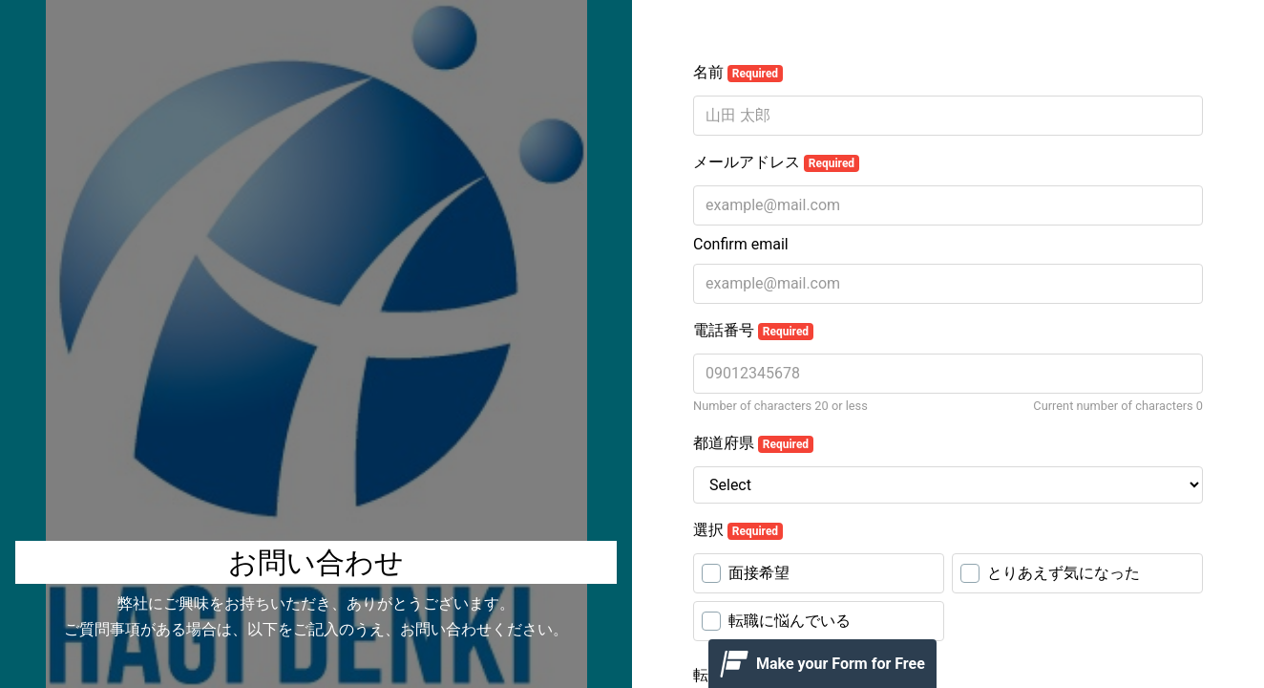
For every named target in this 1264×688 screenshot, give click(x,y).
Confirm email (741, 244)
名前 (738, 72)
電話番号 (753, 330)
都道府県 (753, 443)
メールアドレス (776, 162)
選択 (738, 530)
